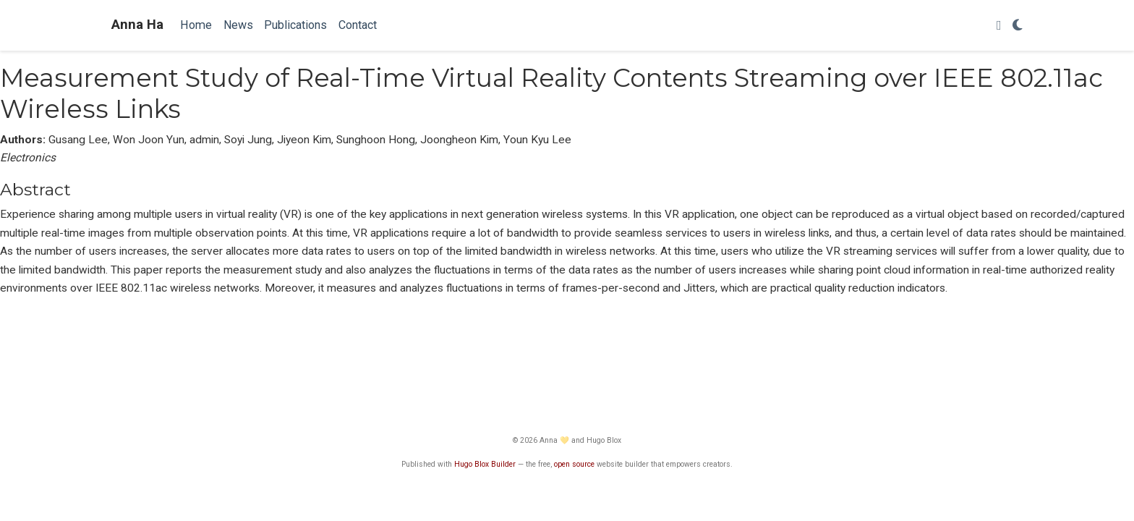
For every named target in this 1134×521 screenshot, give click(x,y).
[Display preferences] (1017, 25)
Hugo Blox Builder (485, 464)
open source (574, 464)
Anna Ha (137, 25)
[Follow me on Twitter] (999, 25)
